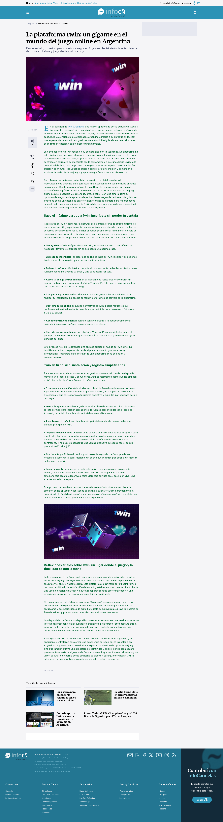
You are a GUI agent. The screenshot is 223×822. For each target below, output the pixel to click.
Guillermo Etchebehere (89, 805)
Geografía (163, 795)
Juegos (30, 23)
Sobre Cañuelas (167, 784)
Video (56, 3)
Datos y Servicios (128, 784)
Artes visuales (165, 805)
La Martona (84, 795)
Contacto (9, 791)
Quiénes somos (12, 795)
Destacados (86, 784)
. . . (32, 132)
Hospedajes (47, 809)
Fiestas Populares (49, 802)
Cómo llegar (47, 791)
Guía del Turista (50, 784)
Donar (202, 799)
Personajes (164, 809)
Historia (162, 791)
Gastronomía (47, 805)
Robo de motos (68, 3)
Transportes (124, 795)
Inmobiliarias (124, 798)
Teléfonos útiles (126, 791)
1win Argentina (76, 126)
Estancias (46, 812)
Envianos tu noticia (13, 798)
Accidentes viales (43, 3)
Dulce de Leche (86, 791)
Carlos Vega (85, 802)
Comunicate (11, 784)
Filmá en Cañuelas (87, 798)
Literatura (163, 802)
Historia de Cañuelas (87, 3)
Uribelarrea (46, 798)
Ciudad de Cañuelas (50, 795)
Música (162, 798)
